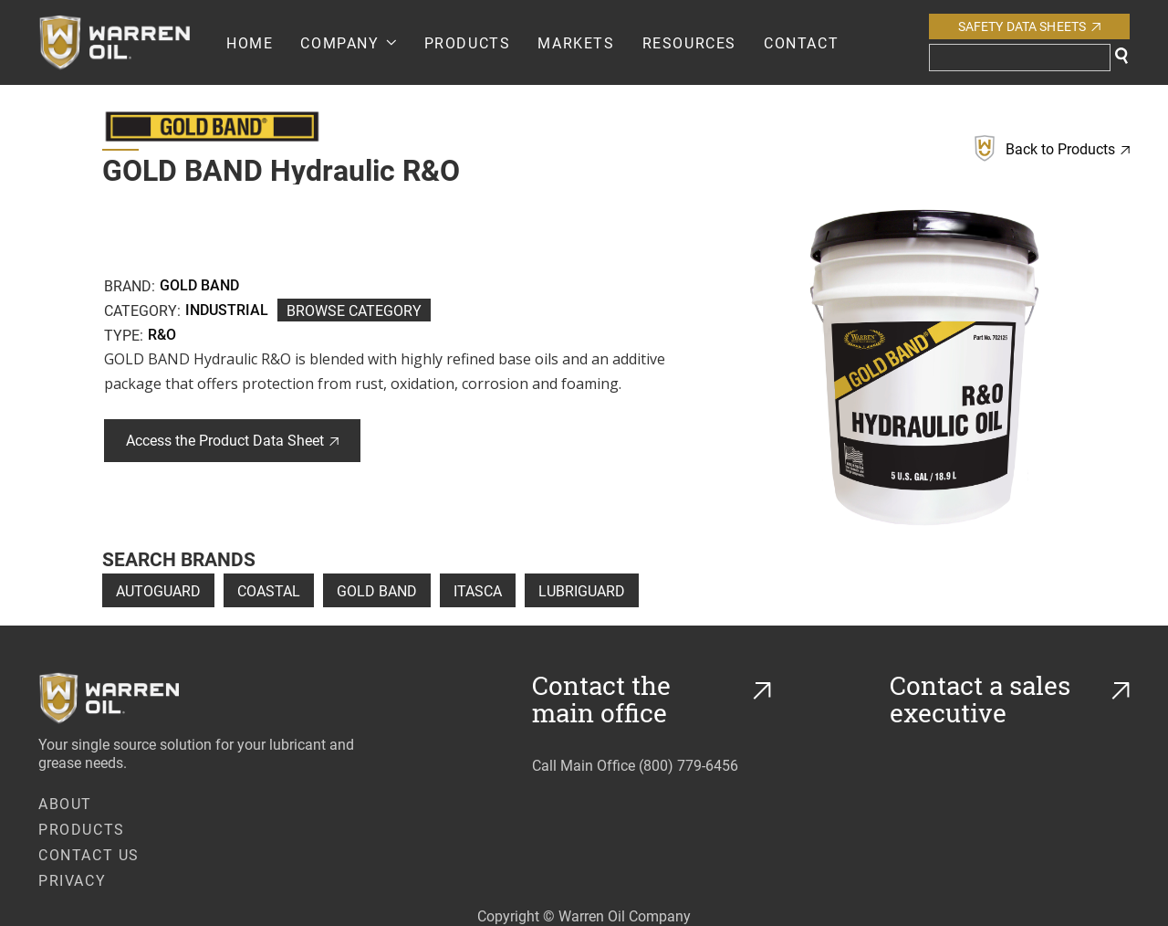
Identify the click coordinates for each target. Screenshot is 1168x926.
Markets (575, 42)
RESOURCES (689, 42)
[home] (132, 42)
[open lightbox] (924, 367)
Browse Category (354, 310)
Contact (801, 42)
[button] (348, 42)
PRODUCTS (467, 42)
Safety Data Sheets (1029, 26)
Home (249, 42)
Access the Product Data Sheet (232, 439)
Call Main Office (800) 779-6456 (635, 764)
